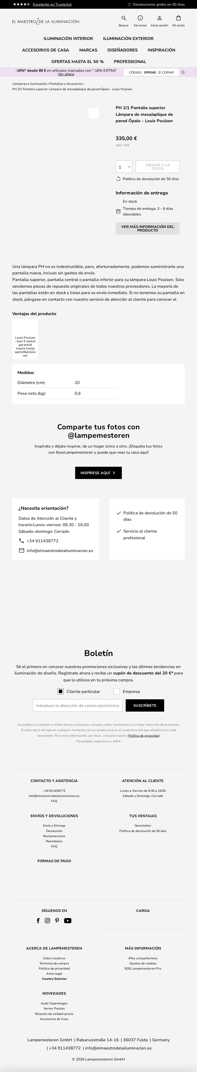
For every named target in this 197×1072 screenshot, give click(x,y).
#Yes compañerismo (143, 958)
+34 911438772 (42, 573)
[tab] (36, 261)
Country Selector (54, 978)
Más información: (97, 261)
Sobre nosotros (54, 958)
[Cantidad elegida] (124, 167)
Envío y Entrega (54, 812)
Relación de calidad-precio (54, 1014)
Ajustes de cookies (143, 963)
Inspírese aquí (95, 505)
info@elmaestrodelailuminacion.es (60, 583)
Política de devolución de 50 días (142, 817)
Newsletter (143, 812)
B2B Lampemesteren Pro (143, 968)
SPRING (151, 72)
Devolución (54, 817)
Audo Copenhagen (54, 1003)
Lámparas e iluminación (29, 83)
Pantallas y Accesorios (65, 83)
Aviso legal (54, 973)
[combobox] (124, 21)
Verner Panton (54, 1008)
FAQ (54, 787)
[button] (93, 113)
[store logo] (45, 20)
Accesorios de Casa (54, 1019)
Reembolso (54, 828)
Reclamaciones (54, 822)
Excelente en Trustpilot (52, 4)
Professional (130, 61)
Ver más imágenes (58, 112)
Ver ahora (66, 73)
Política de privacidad (143, 722)
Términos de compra (54, 963)
